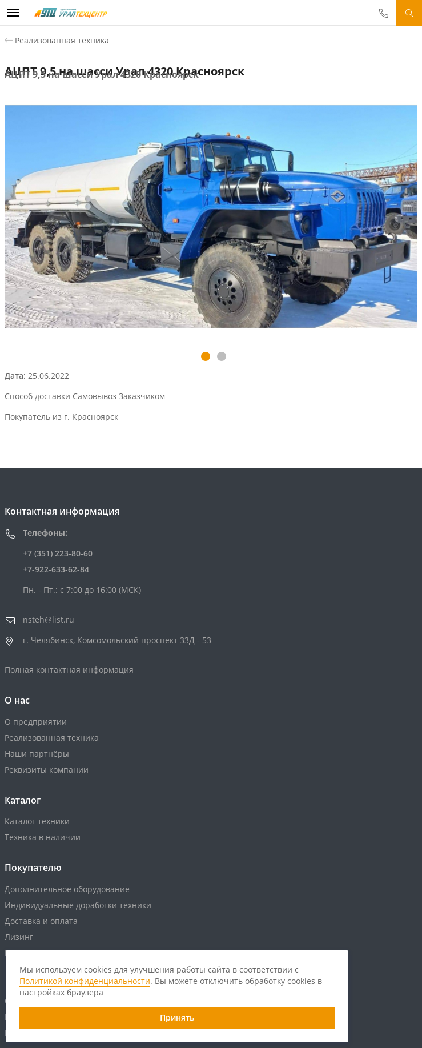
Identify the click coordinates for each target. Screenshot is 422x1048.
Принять (177, 1017)
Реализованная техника (62, 40)
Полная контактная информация (69, 669)
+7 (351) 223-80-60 (58, 553)
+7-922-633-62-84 (56, 569)
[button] (205, 356)
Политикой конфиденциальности (84, 980)
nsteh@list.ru (48, 619)
